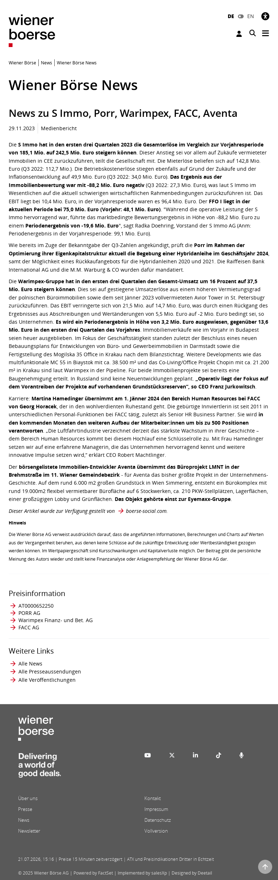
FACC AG (28, 627)
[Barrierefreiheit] (265, 16)
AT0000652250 (36, 605)
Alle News (30, 663)
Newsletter (29, 831)
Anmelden (239, 34)
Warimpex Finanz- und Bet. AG (55, 620)
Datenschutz (157, 820)
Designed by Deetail (192, 873)
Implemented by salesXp (142, 873)
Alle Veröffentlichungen (47, 679)
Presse (25, 809)
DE (231, 16)
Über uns (28, 798)
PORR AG (29, 612)
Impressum (156, 809)
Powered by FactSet (93, 873)
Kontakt (152, 798)
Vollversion (156, 831)
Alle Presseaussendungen (49, 671)
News (23, 820)
